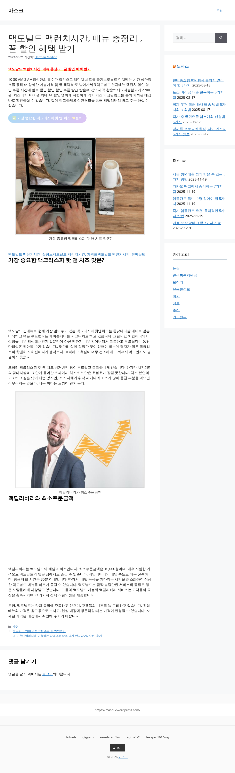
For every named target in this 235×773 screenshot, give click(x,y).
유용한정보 (181, 289)
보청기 (178, 282)
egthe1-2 (133, 737)
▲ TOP (117, 748)
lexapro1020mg (157, 737)
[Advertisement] (80, 298)
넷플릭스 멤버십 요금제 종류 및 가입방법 (39, 631)
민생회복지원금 (185, 275)
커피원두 (180, 317)
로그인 (47, 674)
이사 (176, 296)
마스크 (16, 10)
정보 (176, 303)
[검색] (221, 38)
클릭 (47, 118)
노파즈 (183, 66)
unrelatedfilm (110, 737)
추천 (220, 10)
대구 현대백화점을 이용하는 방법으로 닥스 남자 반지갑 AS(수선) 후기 (57, 636)
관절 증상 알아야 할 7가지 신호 (197, 223)
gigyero (88, 737)
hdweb (71, 737)
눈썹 (176, 268)
